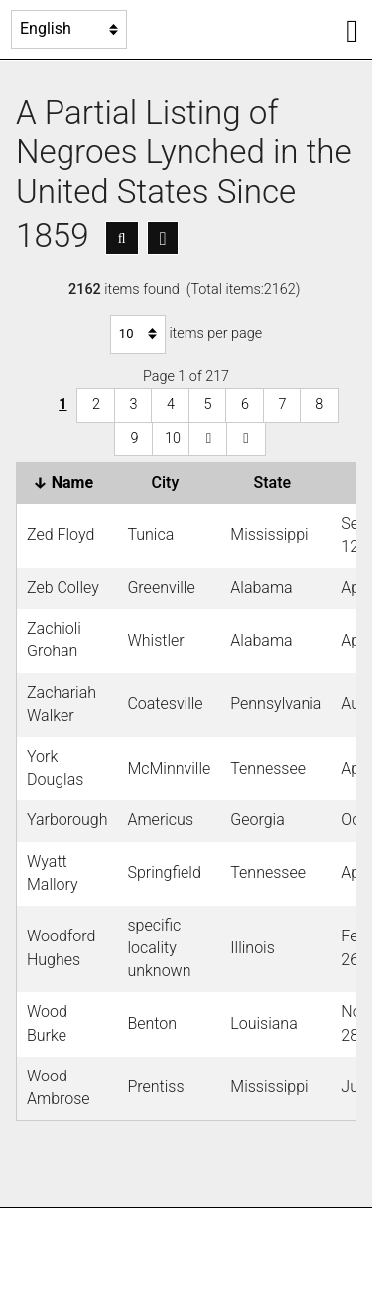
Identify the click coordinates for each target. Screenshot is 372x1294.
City (169, 482)
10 (173, 438)
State (277, 482)
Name (67, 482)
